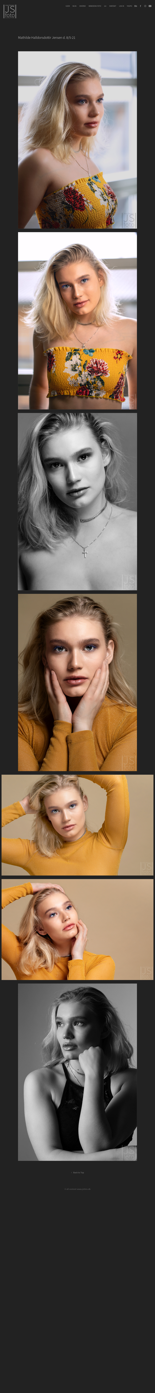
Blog (74, 6)
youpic (129, 6)
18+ (105, 6)
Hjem (68, 6)
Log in (121, 6)
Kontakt (112, 6)
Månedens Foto (95, 6)
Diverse (82, 6)
